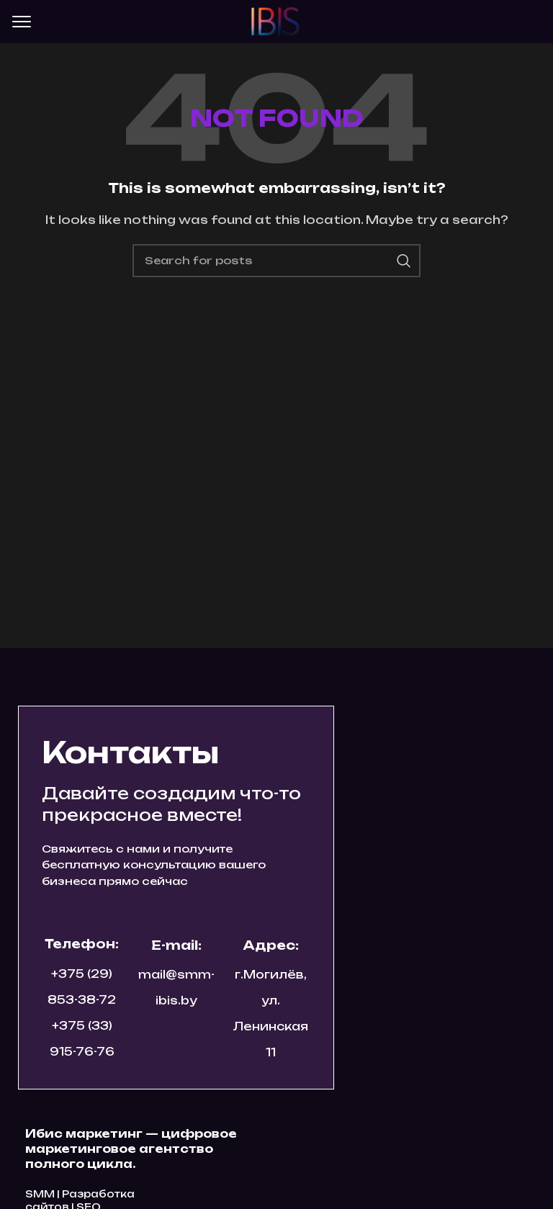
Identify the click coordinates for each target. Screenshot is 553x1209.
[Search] (276, 260)
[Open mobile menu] (22, 21)
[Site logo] (276, 20)
